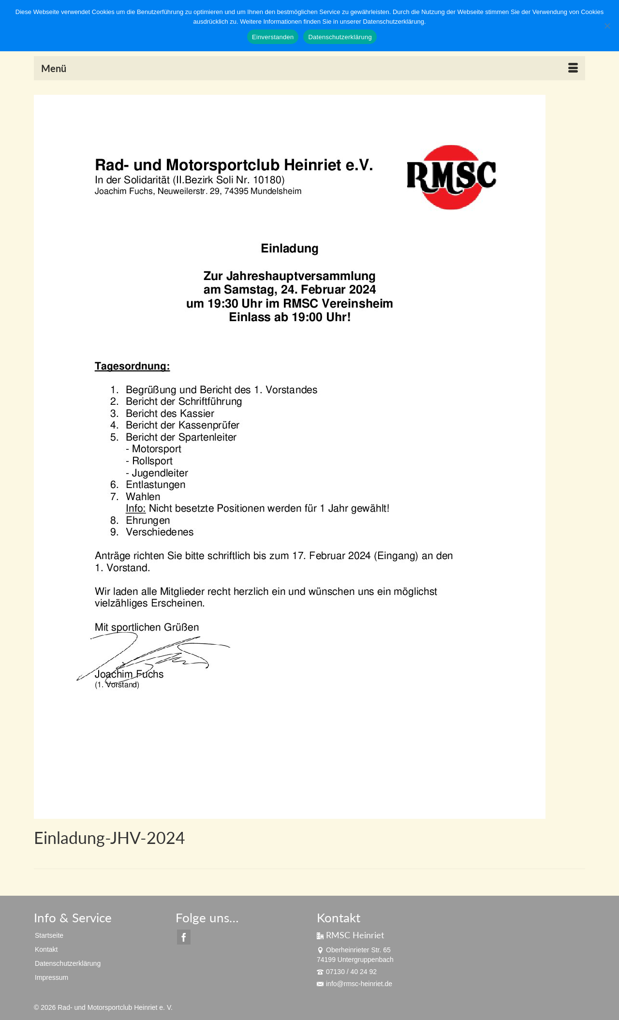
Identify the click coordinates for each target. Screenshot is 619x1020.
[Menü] (309, 68)
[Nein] (607, 25)
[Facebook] (184, 937)
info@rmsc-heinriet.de (354, 984)
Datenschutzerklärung (339, 37)
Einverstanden (273, 37)
